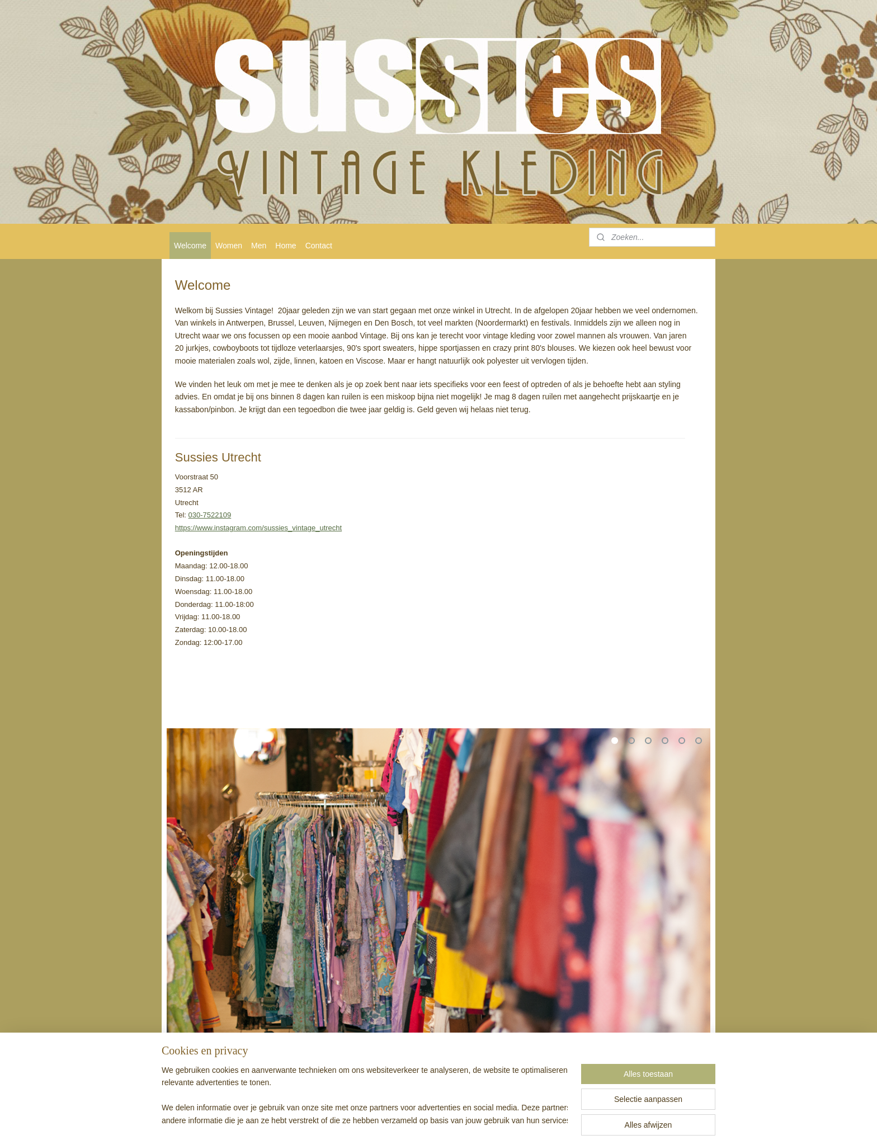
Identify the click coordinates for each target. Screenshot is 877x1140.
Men (258, 245)
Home (285, 245)
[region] (365, 1096)
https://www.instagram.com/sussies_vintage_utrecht (258, 528)
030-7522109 (210, 515)
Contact (318, 245)
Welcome (190, 245)
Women (228, 245)
